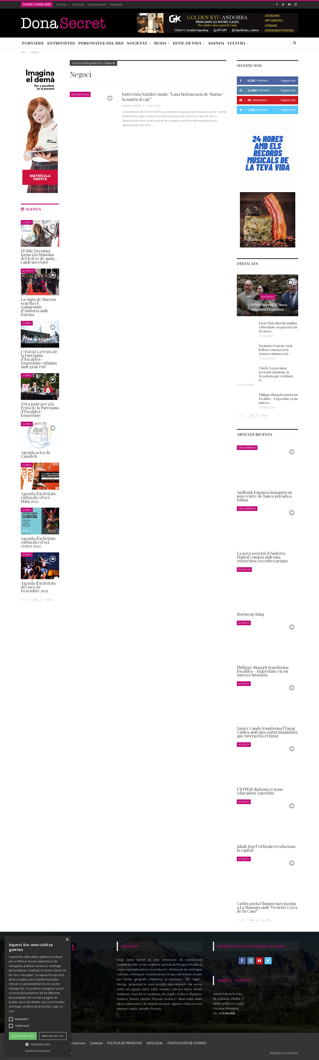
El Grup (61, 4)
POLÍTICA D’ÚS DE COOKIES (186, 1043)
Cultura (236, 43)
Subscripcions (97, 4)
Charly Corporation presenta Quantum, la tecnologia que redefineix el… (276, 374)
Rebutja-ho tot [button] (53, 1036)
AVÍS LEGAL (155, 1043)
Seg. (253, 415)
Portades (33, 43)
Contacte (78, 4)
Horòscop (244, 569)
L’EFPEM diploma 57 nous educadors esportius (267, 307)
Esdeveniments (247, 447)
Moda (160, 43)
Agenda (216, 43)
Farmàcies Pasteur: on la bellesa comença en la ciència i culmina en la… (275, 350)
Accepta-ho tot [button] (23, 1036)
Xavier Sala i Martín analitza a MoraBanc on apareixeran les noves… (278, 327)
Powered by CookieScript (37, 1051)
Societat (137, 43)
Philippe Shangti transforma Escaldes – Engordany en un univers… (278, 399)
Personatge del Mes (101, 43)
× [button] (67, 939)
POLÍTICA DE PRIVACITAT (124, 1043)
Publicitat (116, 4)
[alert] (37, 996)
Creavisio (292, 1053)
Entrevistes (61, 43)
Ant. (242, 415)
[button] (37, 1044)
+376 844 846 (226, 1013)
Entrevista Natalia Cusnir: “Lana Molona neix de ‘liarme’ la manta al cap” (172, 97)
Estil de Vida (187, 43)
